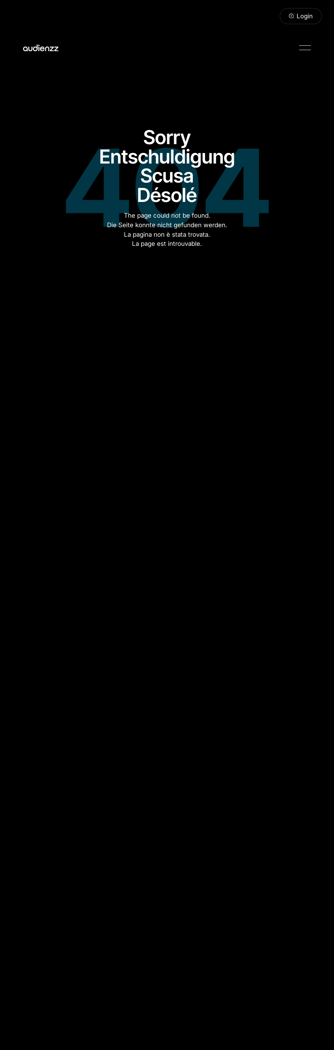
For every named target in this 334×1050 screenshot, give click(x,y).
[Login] (301, 16)
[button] (305, 47)
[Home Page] (40, 47)
